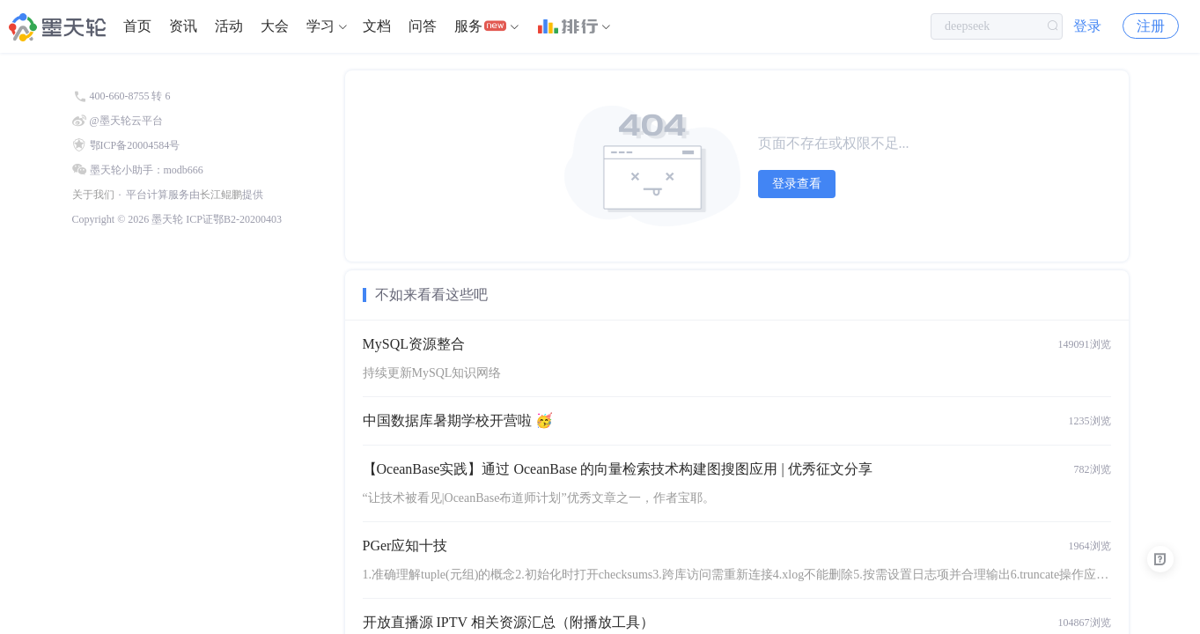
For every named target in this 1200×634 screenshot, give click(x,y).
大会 (275, 25)
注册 (1151, 25)
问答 (423, 25)
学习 (320, 25)
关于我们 (93, 194)
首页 (137, 25)
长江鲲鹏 (221, 194)
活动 (229, 25)
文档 (377, 25)
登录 (1087, 25)
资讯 (183, 25)
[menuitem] (137, 26)
